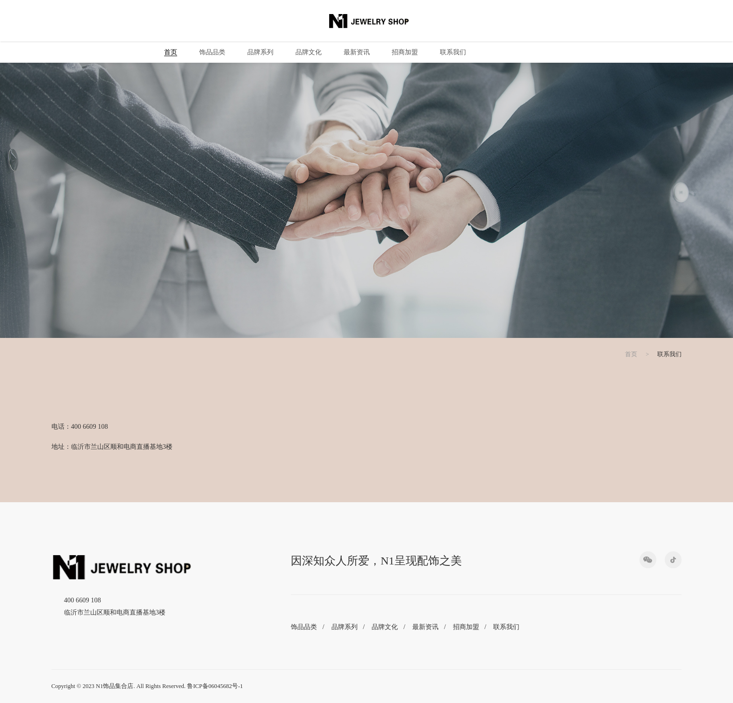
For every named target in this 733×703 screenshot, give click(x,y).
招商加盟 (404, 52)
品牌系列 (260, 52)
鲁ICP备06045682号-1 (215, 686)
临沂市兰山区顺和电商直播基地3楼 (114, 612)
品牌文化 (308, 52)
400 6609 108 (82, 600)
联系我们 (452, 52)
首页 (170, 52)
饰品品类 (212, 52)
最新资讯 (356, 52)
